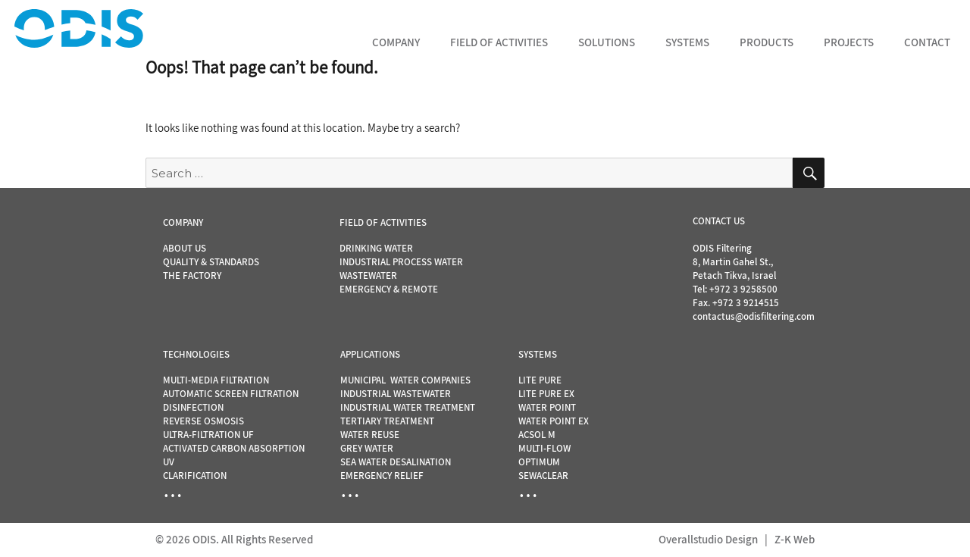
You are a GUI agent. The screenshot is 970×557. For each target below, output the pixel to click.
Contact (927, 42)
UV (168, 461)
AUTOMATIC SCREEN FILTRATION (231, 393)
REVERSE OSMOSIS (203, 421)
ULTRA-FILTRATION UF (208, 434)
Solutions (606, 42)
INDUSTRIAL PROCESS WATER (401, 261)
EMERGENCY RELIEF (382, 475)
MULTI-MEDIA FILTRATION (216, 380)
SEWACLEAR (543, 475)
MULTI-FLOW (544, 448)
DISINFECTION (193, 407)
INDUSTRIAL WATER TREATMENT (407, 407)
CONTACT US (719, 220)
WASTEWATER (368, 275)
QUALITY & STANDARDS (211, 261)
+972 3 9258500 (743, 289)
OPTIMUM (539, 461)
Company (396, 42)
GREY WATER (366, 448)
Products (766, 42)
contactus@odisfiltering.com (754, 316)
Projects (849, 42)
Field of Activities (499, 42)
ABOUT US (184, 248)
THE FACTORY (192, 275)
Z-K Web (794, 539)
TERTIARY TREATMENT (387, 421)
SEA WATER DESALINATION (395, 461)
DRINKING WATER (376, 248)
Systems (687, 42)
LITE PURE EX (546, 393)
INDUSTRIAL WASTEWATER (395, 393)
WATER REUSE (369, 434)
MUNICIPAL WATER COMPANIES (405, 380)
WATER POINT (547, 407)
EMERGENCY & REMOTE (389, 289)
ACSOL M (536, 434)
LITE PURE (540, 380)
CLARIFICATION (195, 475)
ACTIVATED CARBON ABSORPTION (234, 448)
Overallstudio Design (708, 539)
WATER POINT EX (553, 421)
